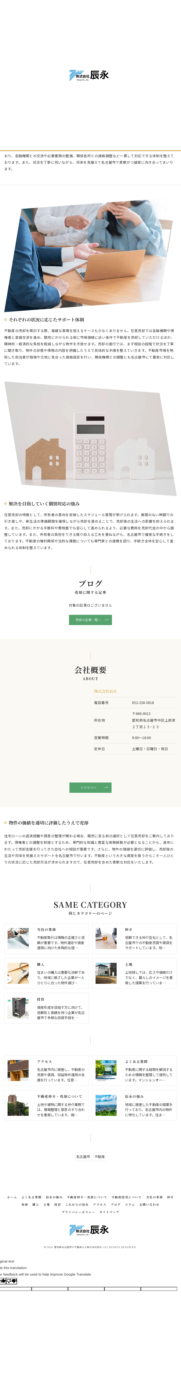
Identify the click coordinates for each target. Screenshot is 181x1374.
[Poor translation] (11, 1307)
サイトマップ (109, 1238)
